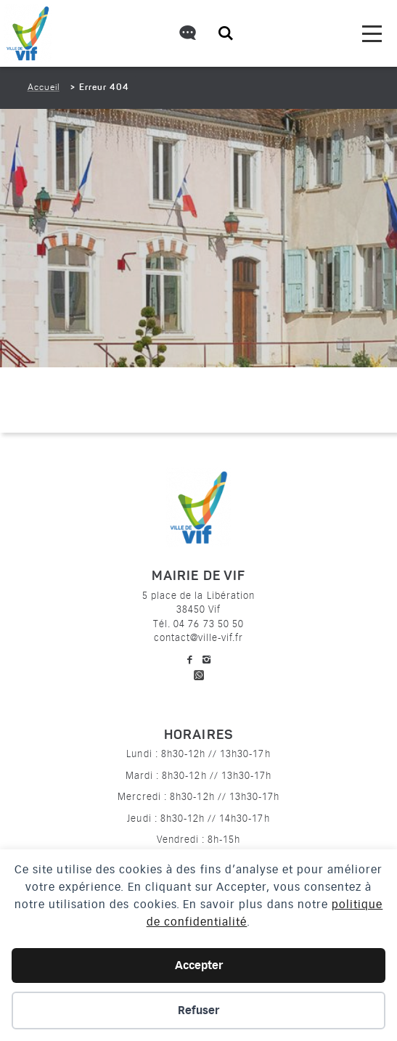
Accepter (199, 965)
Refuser (198, 1010)
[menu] (371, 33)
